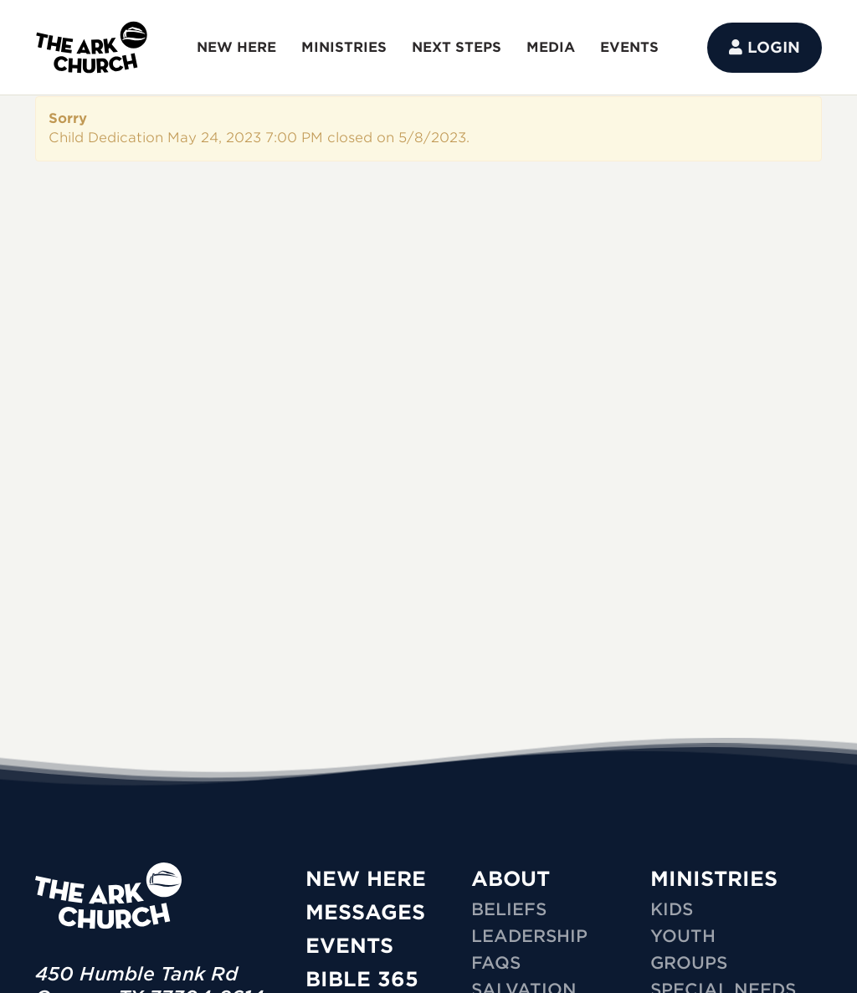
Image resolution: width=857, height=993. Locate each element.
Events (349, 946)
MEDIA (550, 47)
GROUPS (688, 963)
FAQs (496, 963)
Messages (365, 912)
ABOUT (510, 879)
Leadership (529, 936)
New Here (365, 879)
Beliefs (509, 909)
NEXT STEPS (456, 47)
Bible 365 (361, 979)
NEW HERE (236, 47)
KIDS (671, 909)
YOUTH (683, 936)
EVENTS (629, 47)
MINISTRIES (344, 47)
